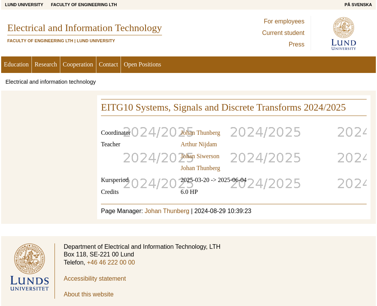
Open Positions (142, 64)
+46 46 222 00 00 (111, 262)
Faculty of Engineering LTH (84, 4)
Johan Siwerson (200, 156)
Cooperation (78, 64)
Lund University (24, 4)
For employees (284, 21)
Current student (283, 33)
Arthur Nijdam (199, 144)
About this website (89, 294)
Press (296, 44)
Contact (108, 64)
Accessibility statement (95, 278)
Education (16, 64)
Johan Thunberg (200, 132)
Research (46, 64)
